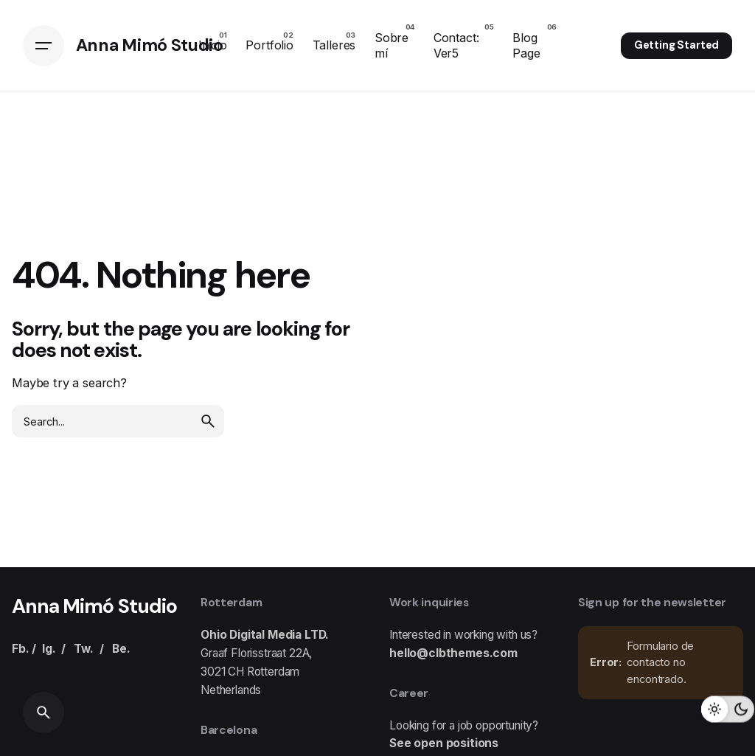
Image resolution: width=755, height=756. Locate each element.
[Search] (43, 712)
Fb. (20, 649)
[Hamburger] (43, 45)
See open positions (443, 743)
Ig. (49, 649)
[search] (208, 421)
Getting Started (677, 45)
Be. (121, 649)
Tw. (84, 649)
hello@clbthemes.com (453, 653)
